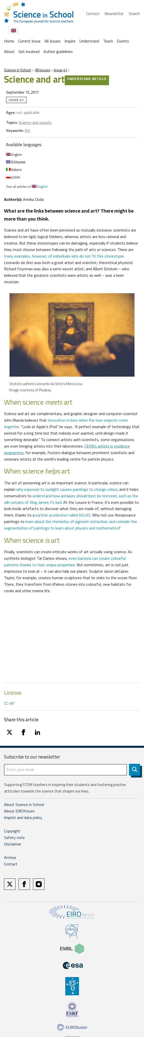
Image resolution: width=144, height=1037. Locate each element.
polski (13, 177)
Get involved (29, 51)
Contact (93, 13)
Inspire (70, 41)
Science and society (35, 122)
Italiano (14, 169)
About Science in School (24, 804)
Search (134, 13)
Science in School (17, 70)
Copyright (12, 831)
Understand (89, 41)
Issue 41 (60, 70)
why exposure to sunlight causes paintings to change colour (66, 489)
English (14, 154)
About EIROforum (19, 811)
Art (27, 130)
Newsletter (114, 13)
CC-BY (9, 703)
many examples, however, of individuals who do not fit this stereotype (64, 256)
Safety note (14, 837)
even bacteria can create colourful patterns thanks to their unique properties (65, 561)
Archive (10, 857)
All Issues (52, 41)
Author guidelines (58, 51)
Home (9, 41)
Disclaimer (12, 844)
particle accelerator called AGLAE (63, 515)
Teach (108, 41)
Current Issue (29, 41)
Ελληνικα (15, 162)
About (9, 51)
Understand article (86, 78)
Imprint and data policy (23, 817)
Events (123, 41)
